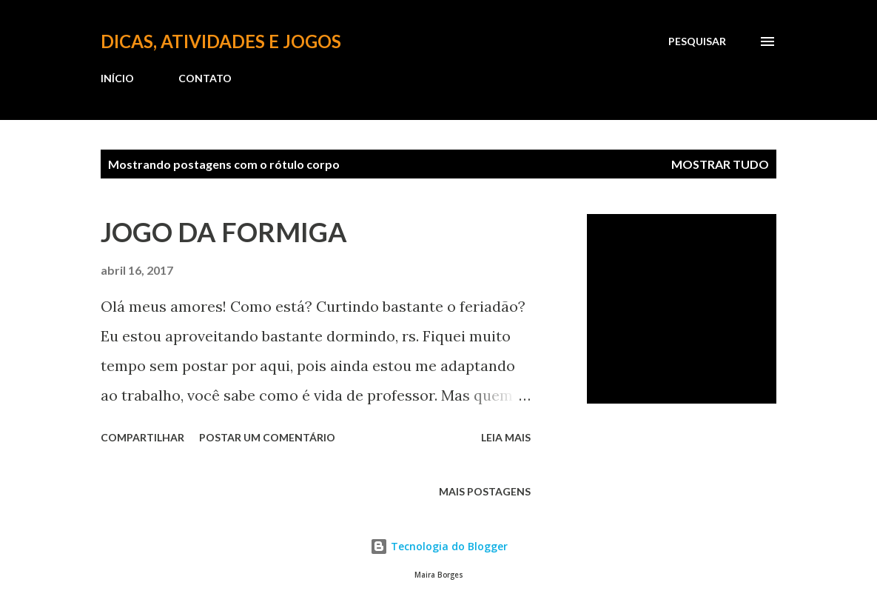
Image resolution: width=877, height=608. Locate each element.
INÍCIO (117, 78)
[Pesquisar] (697, 41)
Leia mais (506, 437)
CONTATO (205, 78)
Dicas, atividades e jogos (221, 41)
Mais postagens (485, 491)
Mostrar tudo (720, 164)
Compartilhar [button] (142, 437)
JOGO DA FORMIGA (224, 232)
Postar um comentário (267, 437)
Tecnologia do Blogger (439, 546)
